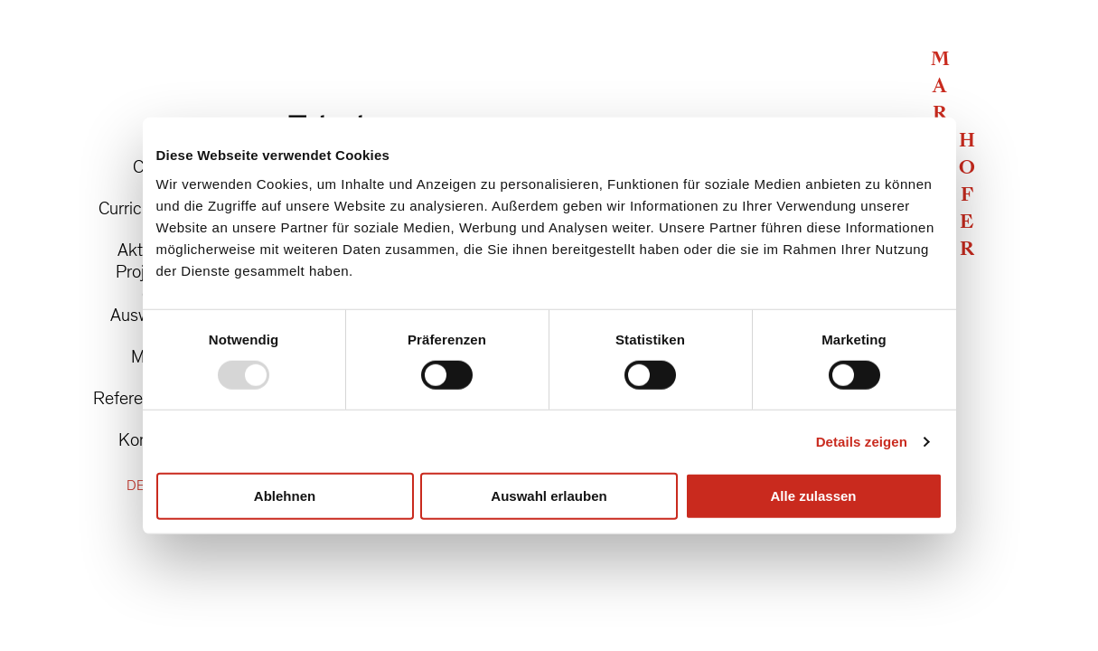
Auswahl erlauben (548, 496)
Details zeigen (861, 441)
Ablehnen (284, 496)
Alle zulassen (813, 496)
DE (136, 486)
